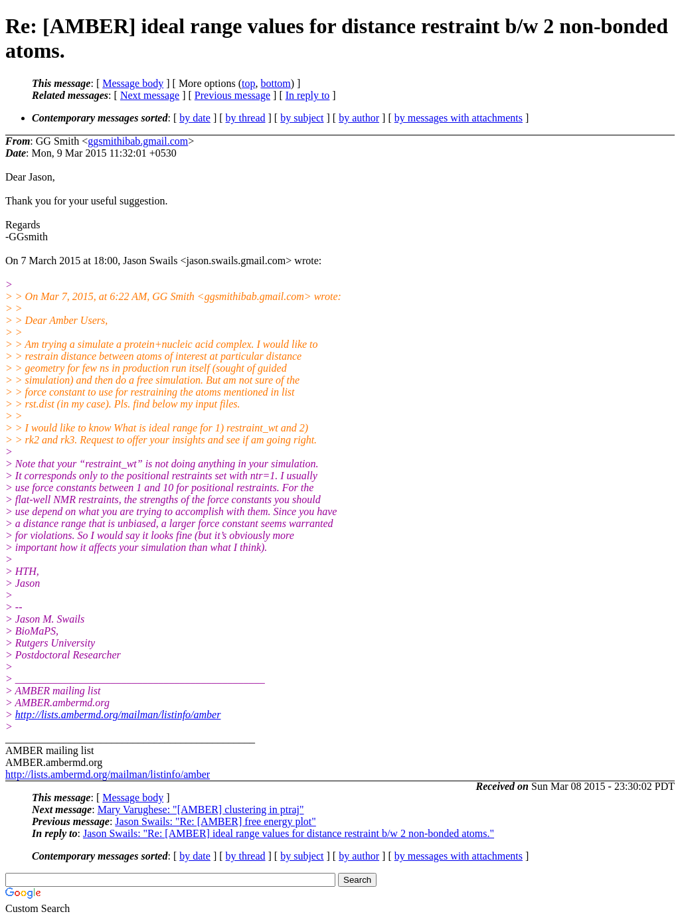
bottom (275, 83)
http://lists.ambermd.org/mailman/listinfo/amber (118, 714)
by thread (246, 117)
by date (195, 117)
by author (359, 117)
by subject (301, 117)
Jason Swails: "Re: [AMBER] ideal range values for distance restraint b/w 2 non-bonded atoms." (288, 833)
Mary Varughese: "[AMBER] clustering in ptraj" (201, 809)
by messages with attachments (458, 117)
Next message (149, 95)
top (248, 83)
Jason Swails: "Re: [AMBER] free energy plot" (215, 821)
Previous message (232, 95)
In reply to (308, 95)
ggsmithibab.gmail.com (138, 141)
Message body (132, 83)
